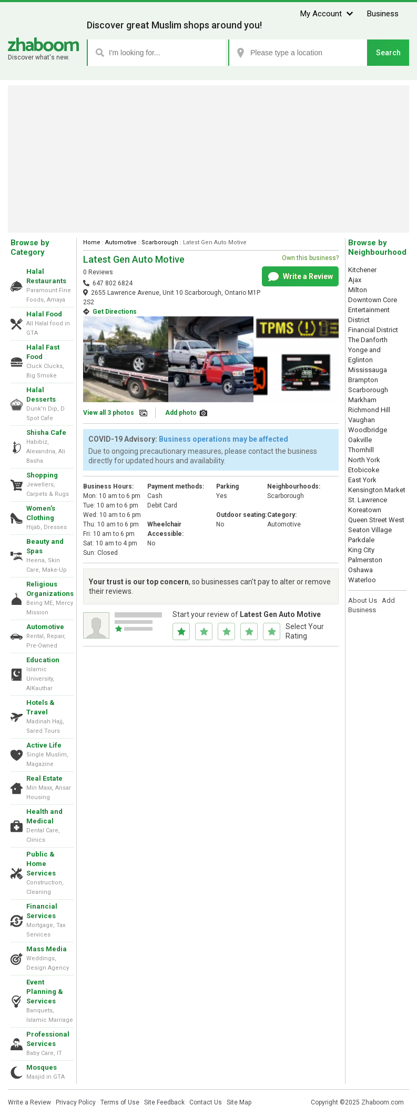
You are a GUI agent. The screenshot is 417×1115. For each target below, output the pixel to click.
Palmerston (365, 560)
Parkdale (361, 540)
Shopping (42, 475)
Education (42, 660)
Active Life (44, 745)
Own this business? (310, 258)
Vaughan (361, 420)
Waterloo (362, 580)
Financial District (373, 330)
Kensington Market (376, 490)
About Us (362, 600)
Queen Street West (376, 520)
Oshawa (360, 570)
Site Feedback (164, 1102)
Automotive (45, 627)
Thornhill (361, 450)
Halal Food (44, 314)
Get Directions (115, 311)
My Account (321, 13)
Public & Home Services (41, 863)
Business (383, 13)
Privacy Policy (76, 1102)
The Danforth (368, 340)
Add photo (181, 412)
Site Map (239, 1102)
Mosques (41, 1067)
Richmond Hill (369, 410)
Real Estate (44, 778)
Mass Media (46, 949)
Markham (362, 400)
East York (362, 480)
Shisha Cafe (46, 432)
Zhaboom (43, 44)
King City (361, 550)
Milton (357, 290)
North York (364, 460)
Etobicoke (363, 470)
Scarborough (159, 242)
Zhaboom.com (382, 1102)
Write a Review (300, 277)
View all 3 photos (108, 412)
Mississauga (367, 370)
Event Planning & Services (44, 991)
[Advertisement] (208, 159)
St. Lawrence (367, 500)
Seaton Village (370, 530)
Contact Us (205, 1102)
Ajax (354, 280)
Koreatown (364, 510)
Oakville (360, 440)
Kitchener (362, 270)
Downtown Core (372, 300)
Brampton (363, 380)
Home (91, 242)
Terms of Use (119, 1102)
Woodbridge (367, 430)
